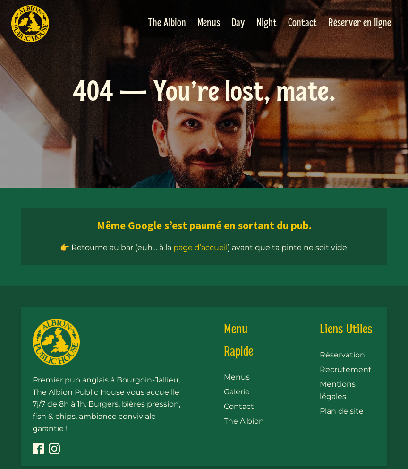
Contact (302, 23)
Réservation (342, 354)
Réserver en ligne (359, 23)
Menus (208, 23)
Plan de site (342, 411)
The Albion (167, 23)
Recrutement (346, 369)
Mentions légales (338, 390)
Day (238, 23)
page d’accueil (200, 247)
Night (266, 23)
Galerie (237, 391)
